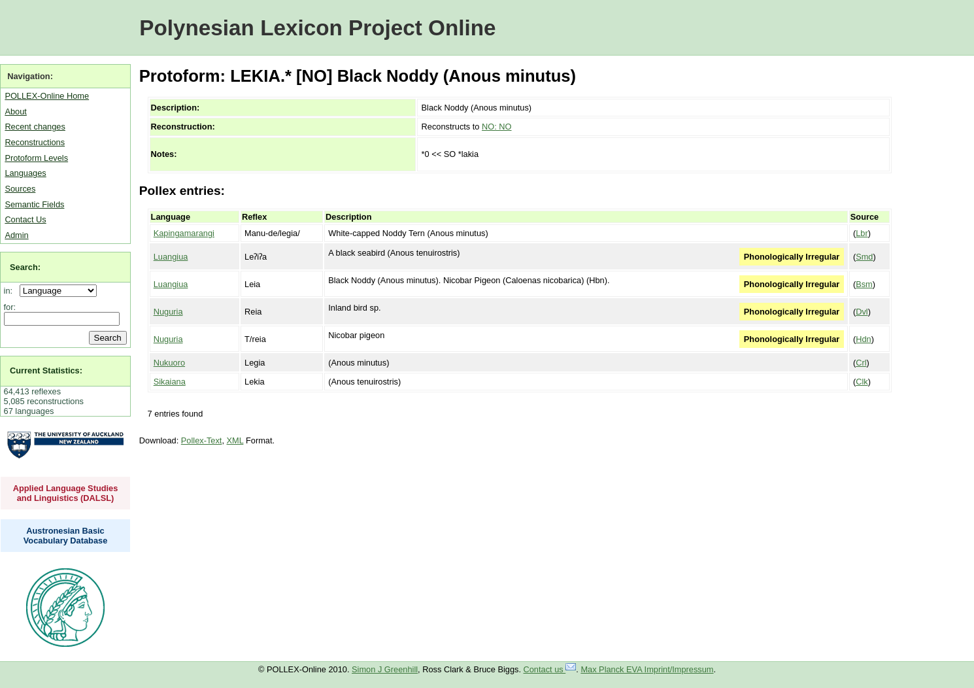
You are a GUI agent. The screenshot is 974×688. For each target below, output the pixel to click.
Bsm (864, 284)
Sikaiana (170, 382)
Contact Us (25, 219)
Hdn (863, 339)
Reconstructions (35, 142)
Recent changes (35, 126)
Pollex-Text (201, 440)
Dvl (861, 312)
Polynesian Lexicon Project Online (317, 28)
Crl (861, 363)
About (15, 111)
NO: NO (497, 126)
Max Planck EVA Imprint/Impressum (646, 669)
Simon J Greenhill (385, 669)
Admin (16, 235)
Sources (20, 189)
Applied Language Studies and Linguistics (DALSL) (65, 493)
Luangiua (171, 257)
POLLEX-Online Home (47, 96)
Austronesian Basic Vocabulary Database (66, 535)
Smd (864, 257)
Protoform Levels (36, 158)
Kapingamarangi (184, 233)
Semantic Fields (34, 204)
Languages (25, 173)
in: (11, 291)
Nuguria (168, 312)
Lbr (862, 233)
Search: (25, 267)
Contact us (550, 669)
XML (235, 440)
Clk (861, 382)
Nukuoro (169, 363)
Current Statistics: (46, 370)
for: (10, 307)
